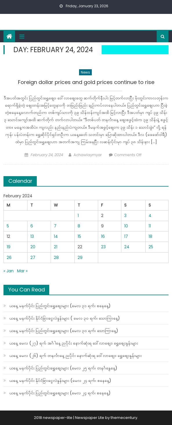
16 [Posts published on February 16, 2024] (103, 236)
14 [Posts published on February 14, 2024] (56, 236)
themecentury (124, 417)
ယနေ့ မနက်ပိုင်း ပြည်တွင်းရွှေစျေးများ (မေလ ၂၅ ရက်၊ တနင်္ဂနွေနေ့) (63, 368)
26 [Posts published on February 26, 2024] (9, 257)
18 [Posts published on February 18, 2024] (150, 236)
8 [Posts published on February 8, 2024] (79, 226)
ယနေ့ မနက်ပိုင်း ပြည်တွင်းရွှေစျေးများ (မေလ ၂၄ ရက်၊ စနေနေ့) (60, 393)
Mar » (22, 271)
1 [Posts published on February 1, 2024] (78, 215)
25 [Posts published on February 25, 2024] (151, 247)
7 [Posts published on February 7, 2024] (55, 226)
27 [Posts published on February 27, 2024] (32, 257)
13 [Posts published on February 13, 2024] (32, 236)
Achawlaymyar (88, 155)
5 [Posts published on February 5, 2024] (8, 226)
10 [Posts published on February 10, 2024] (126, 226)
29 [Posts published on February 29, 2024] (80, 257)
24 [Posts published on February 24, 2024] (126, 247)
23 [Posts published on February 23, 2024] (103, 247)
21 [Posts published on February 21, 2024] (55, 247)
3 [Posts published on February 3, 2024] (125, 215)
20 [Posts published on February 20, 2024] (32, 247)
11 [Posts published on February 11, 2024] (150, 226)
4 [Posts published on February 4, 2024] (150, 215)
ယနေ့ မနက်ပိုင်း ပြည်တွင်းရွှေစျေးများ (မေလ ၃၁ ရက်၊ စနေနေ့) (60, 306)
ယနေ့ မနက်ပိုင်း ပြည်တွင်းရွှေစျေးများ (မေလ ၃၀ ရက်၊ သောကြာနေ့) (63, 330)
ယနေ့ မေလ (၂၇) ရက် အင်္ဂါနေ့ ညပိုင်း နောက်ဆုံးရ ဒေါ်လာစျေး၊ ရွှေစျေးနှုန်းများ (73, 343)
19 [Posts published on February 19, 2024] (8, 247)
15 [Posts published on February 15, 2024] (79, 236)
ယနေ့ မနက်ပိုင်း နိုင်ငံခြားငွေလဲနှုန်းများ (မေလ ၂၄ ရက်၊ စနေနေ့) (60, 380)
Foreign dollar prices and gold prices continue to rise (86, 82)
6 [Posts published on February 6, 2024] (31, 226)
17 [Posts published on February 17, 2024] (126, 236)
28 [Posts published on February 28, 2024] (56, 257)
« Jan (8, 271)
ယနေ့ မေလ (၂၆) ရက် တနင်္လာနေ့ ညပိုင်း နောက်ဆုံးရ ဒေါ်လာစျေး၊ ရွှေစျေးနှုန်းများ (75, 355)
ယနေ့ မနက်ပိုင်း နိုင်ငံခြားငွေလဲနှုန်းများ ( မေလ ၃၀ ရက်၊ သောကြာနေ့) (64, 318)
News (85, 72)
